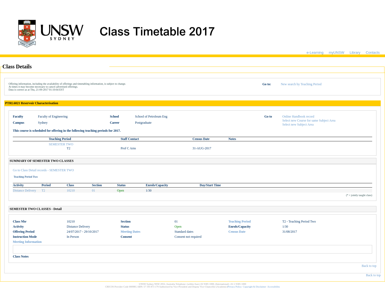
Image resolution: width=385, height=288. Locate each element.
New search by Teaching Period (301, 84)
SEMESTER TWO (61, 144)
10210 (71, 190)
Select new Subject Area (298, 124)
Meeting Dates (130, 231)
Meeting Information (27, 242)
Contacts (373, 52)
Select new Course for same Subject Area (309, 120)
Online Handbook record (298, 116)
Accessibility (273, 286)
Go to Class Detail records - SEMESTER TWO (43, 170)
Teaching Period (239, 221)
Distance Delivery (24, 190)
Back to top (369, 266)
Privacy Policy (235, 286)
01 (93, 190)
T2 (43, 190)
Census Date (236, 231)
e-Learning (315, 52)
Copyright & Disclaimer (254, 286)
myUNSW (336, 52)
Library (355, 52)
